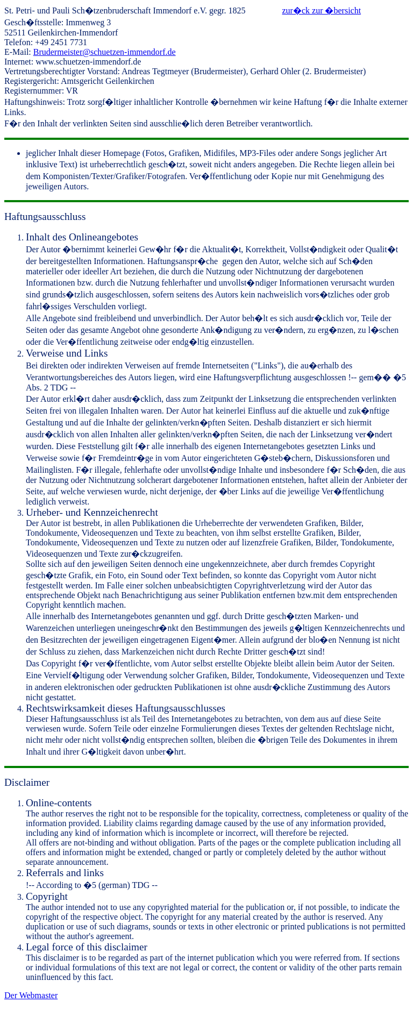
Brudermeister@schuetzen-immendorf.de (104, 51)
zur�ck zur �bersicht (321, 10)
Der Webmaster (31, 995)
